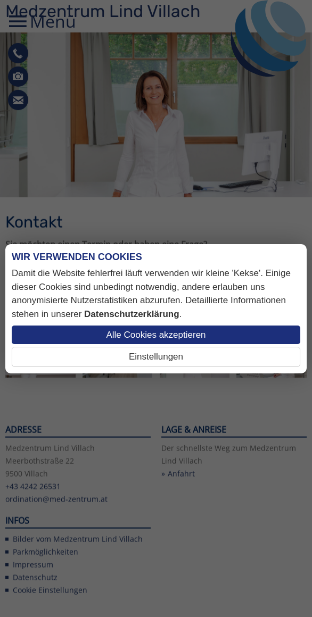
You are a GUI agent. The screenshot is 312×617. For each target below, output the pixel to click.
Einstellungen (156, 357)
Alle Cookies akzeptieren (156, 335)
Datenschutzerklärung (131, 314)
